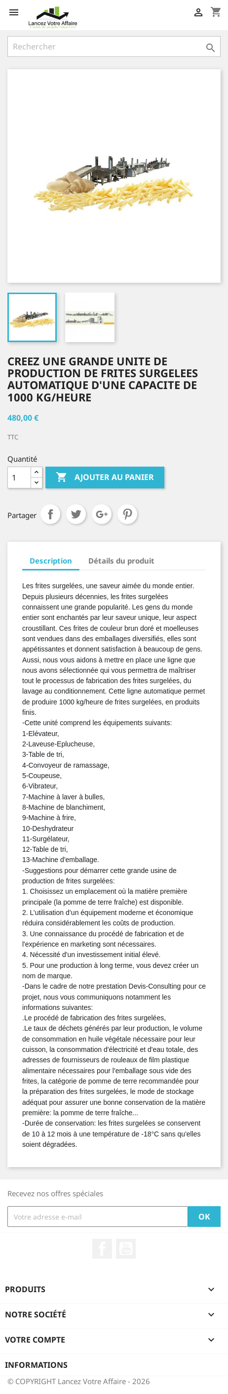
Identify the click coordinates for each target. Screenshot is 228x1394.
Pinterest (127, 514)
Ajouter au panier (105, 477)
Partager (50, 514)
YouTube (126, 1249)
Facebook (102, 1249)
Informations (36, 1364)
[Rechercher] (114, 46)
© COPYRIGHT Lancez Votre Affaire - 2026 (78, 1381)
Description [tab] (51, 561)
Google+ (102, 514)
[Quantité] (19, 477)
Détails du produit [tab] (121, 561)
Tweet (76, 514)
